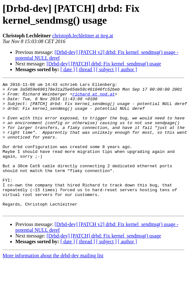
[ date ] (67, 69)
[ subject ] (106, 69)
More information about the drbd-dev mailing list (53, 281)
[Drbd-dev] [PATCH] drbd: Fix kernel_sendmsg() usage (104, 63)
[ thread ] (85, 69)
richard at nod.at (93, 97)
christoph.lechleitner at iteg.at (82, 35)
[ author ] (127, 69)
